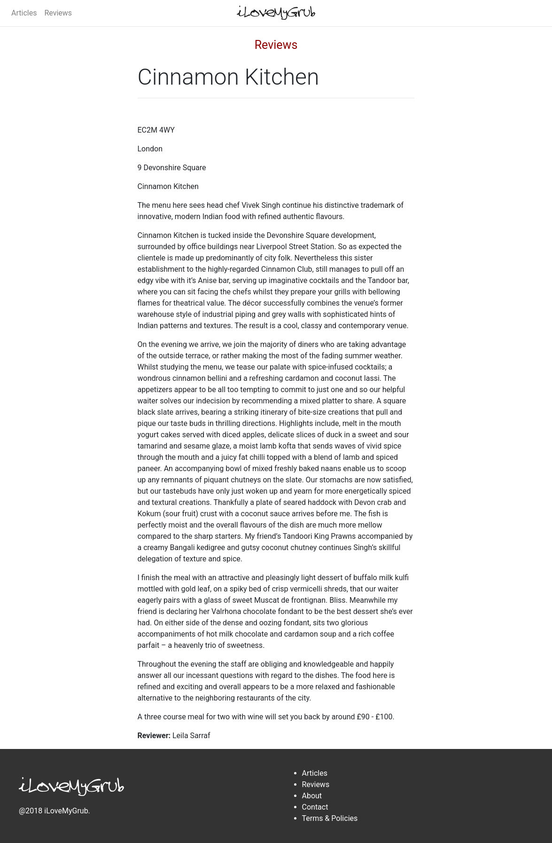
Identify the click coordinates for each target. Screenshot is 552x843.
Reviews (58, 12)
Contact (315, 807)
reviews (276, 45)
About (312, 795)
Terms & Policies (330, 818)
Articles (24, 12)
